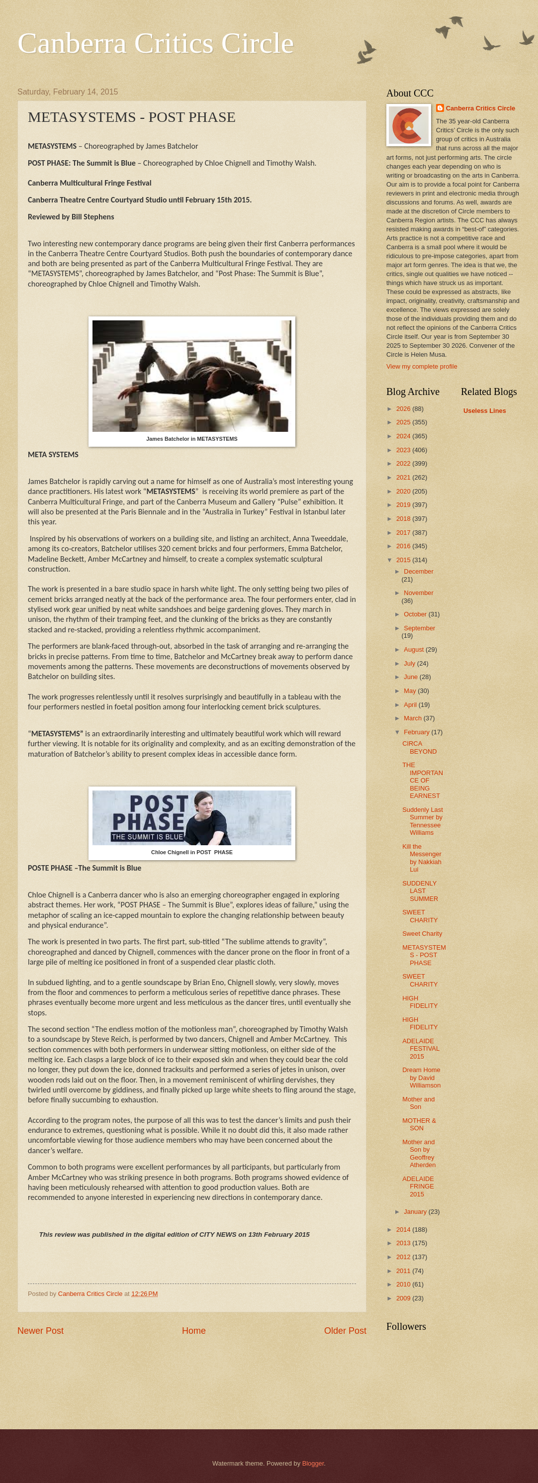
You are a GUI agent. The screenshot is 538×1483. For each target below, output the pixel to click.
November (418, 592)
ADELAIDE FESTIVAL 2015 (420, 1048)
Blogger (313, 1463)
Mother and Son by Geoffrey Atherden (419, 1153)
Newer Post (40, 1331)
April (411, 704)
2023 (404, 450)
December (418, 571)
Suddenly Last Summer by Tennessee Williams (422, 821)
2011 (404, 1271)
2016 (404, 546)
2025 (404, 422)
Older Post (345, 1331)
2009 (404, 1298)
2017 (404, 532)
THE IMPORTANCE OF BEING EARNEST (422, 780)
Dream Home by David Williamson (421, 1077)
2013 (404, 1243)
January (416, 1211)
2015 (404, 560)
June (412, 677)
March (413, 718)
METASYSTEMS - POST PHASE (424, 955)
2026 (404, 408)
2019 (404, 504)
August (415, 649)
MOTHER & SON (419, 1124)
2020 (404, 491)
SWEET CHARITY (420, 915)
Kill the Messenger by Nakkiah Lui (422, 858)
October (416, 614)
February (417, 732)
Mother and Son (418, 1102)
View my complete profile (421, 366)
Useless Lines (484, 410)
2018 (404, 518)
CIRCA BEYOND (419, 747)
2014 (404, 1229)
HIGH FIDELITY (420, 1001)
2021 (404, 477)
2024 (404, 436)
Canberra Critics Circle (155, 42)
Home (194, 1331)
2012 (404, 1257)
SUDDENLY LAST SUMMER (420, 891)
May (411, 690)
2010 (404, 1284)
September (419, 628)
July (410, 663)
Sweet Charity (422, 933)
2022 (404, 463)
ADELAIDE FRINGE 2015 (418, 1186)
